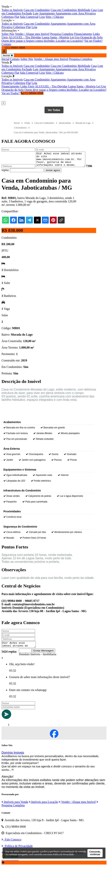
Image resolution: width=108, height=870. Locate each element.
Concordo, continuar (95, 853)
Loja (42, 16)
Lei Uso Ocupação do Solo (86, 37)
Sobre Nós (8, 34)
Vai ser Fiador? (93, 40)
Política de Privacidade (63, 854)
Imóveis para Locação (43, 805)
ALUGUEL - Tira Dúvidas (25, 37)
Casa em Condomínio (37, 10)
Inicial (5, 59)
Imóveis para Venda (15, 805)
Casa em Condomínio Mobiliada (70, 10)
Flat (16, 16)
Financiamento (83, 34)
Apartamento (47, 13)
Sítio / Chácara (54, 16)
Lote (35, 13)
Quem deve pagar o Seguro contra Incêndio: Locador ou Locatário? (42, 40)
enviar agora (60, 173)
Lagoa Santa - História (55, 37)
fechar (8, 55)
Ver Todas (54, 110)
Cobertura (8, 16)
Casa (94, 10)
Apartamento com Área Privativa (76, 13)
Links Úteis (27, 86)
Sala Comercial (29, 16)
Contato (6, 44)
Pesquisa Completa (61, 34)
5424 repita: (9, 655)
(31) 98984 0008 (32, 93)
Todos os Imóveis (12, 10)
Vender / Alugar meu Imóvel (32, 34)
